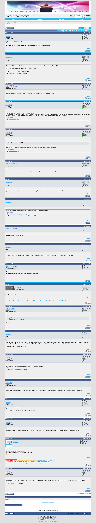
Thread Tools (67, 30)
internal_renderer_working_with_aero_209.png (18, 215)
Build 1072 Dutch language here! (46, 460)
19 (56, 521)
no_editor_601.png (13, 369)
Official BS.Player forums (12, 15)
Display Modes (86, 30)
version (6, 499)
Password (72, 17)
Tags (6, 497)
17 (54, 521)
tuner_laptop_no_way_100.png (15, 71)
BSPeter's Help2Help (50, 300)
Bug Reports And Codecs (29, 15)
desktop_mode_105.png (14, 151)
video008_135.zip (12, 483)
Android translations (11, 300)
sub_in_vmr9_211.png (13, 119)
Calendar (40, 19)
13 (48, 521)
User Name (72, 15)
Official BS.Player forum (78, 513)
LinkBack (60, 30)
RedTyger (54, 519)
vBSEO (52, 518)
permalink (87, 32)
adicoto (8, 36)
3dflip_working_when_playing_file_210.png (18, 214)
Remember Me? (87, 15)
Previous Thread (45, 502)
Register (13, 19)
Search (82, 19)
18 (55, 521)
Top (90, 513)
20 (57, 521)
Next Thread (51, 502)
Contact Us (70, 513)
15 (51, 521)
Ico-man (17, 287)
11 (46, 521)
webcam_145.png (12, 73)
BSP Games (67, 300)
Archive (86, 513)
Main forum (21, 15)
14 (50, 521)
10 (45, 521)
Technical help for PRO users (24, 300)
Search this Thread (76, 30)
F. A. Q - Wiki (60, 300)
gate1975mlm (10, 86)
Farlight (8, 383)
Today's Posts (60, 19)
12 (47, 521)
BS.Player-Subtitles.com (38, 300)
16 (52, 521)
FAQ (26, 19)
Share (88, 48)
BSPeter (16, 442)
